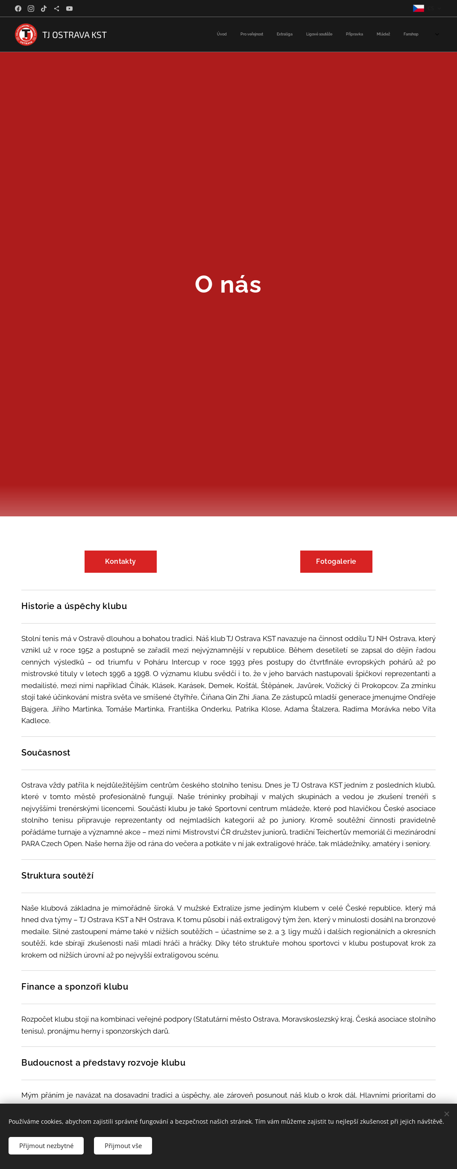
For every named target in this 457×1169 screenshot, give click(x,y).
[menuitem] (338, 34)
